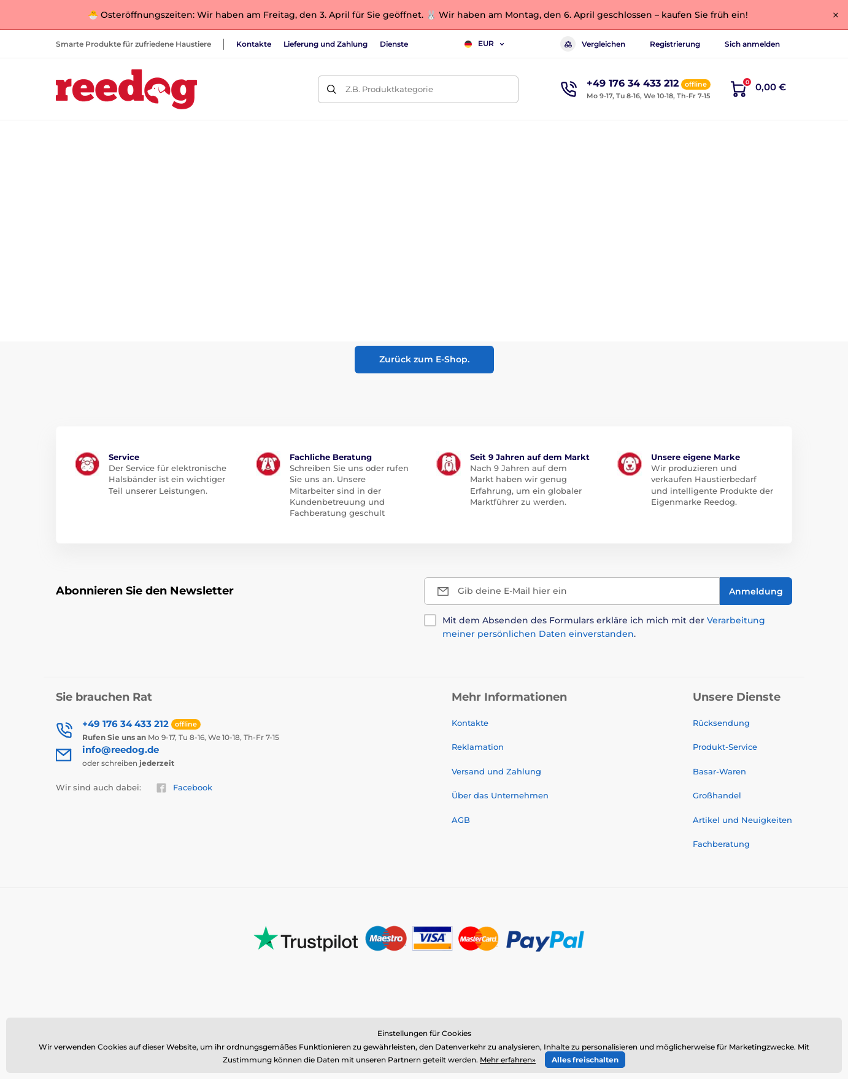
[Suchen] (331, 89)
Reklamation (478, 747)
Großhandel (717, 795)
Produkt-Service (725, 747)
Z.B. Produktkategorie (389, 89)
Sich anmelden (752, 44)
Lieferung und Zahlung (325, 44)
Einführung (77, 174)
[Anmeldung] (756, 591)
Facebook (184, 788)
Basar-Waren (719, 771)
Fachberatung (721, 844)
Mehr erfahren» (508, 1059)
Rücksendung (721, 723)
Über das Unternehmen (500, 795)
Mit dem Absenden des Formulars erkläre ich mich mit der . (603, 627)
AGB (461, 820)
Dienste (394, 44)
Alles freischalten (585, 1059)
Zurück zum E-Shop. (424, 359)
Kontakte (253, 44)
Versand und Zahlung (496, 771)
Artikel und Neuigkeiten (742, 820)
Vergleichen (592, 44)
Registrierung (675, 44)
